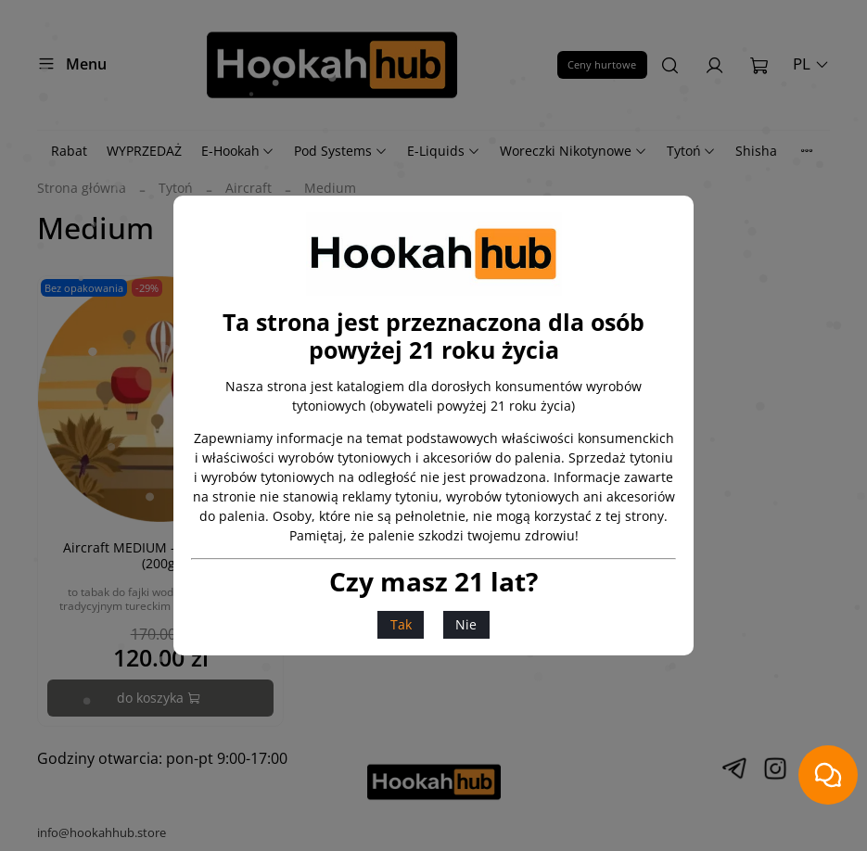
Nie (466, 624)
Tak (401, 624)
